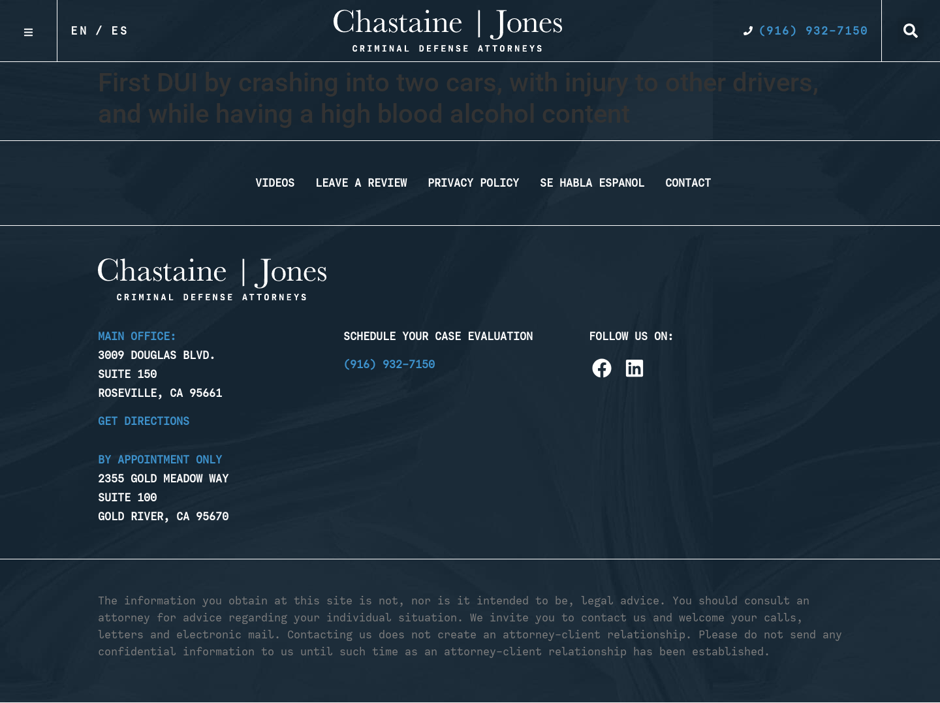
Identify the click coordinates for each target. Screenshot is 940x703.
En (79, 30)
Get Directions (143, 421)
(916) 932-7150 (389, 364)
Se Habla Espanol (592, 183)
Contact (688, 183)
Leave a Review (361, 183)
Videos (274, 183)
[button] (911, 31)
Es (120, 30)
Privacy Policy (473, 183)
